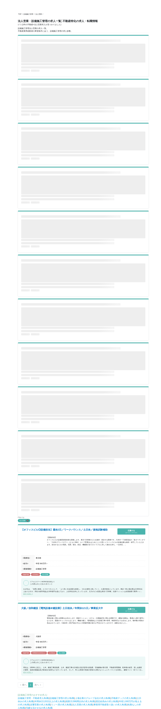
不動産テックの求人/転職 (123, 698)
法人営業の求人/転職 (82, 704)
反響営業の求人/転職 (40, 704)
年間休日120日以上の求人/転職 (50, 701)
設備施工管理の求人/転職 (62, 698)
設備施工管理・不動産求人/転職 (33, 698)
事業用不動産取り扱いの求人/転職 (110, 704)
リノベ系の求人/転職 (61, 704)
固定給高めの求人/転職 (107, 701)
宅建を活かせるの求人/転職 (39, 708)
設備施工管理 (28, 14)
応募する (131, 532)
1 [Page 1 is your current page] (30, 685)
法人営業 (38, 14)
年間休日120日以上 (39, 653)
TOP (19, 14)
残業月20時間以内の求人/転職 (80, 701)
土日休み (35, 574)
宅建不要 (26, 574)
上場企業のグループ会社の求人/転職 (92, 698)
